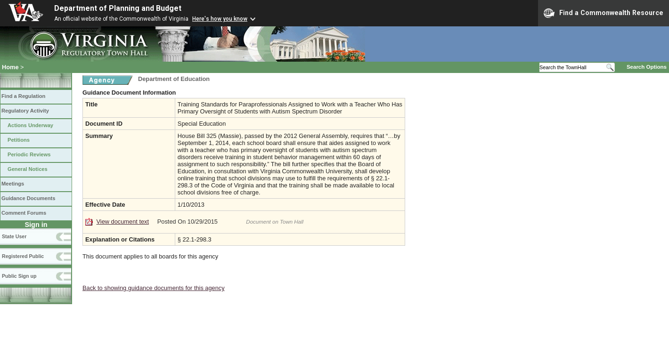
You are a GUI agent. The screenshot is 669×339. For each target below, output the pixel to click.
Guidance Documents (28, 198)
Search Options (647, 67)
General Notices (28, 169)
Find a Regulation (23, 96)
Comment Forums (23, 213)
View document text (123, 221)
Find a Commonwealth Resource (603, 13)
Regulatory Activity (25, 110)
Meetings (12, 183)
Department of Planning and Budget (117, 8)
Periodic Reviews (29, 154)
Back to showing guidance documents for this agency (153, 287)
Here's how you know (219, 19)
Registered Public (23, 256)
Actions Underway (30, 125)
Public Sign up (19, 276)
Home (10, 67)
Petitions (19, 140)
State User (14, 236)
